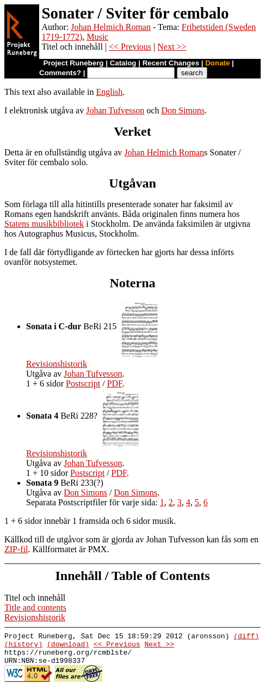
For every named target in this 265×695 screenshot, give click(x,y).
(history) (23, 647)
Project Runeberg (73, 63)
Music (97, 36)
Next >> (171, 46)
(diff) (246, 637)
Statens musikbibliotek (44, 223)
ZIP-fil (16, 549)
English (109, 91)
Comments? (60, 73)
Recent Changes (171, 63)
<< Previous (130, 46)
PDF (114, 383)
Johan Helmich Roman (111, 27)
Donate (217, 63)
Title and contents (35, 607)
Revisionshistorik (56, 363)
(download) (68, 647)
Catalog (123, 63)
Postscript (83, 383)
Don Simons (183, 110)
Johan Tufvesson (115, 110)
